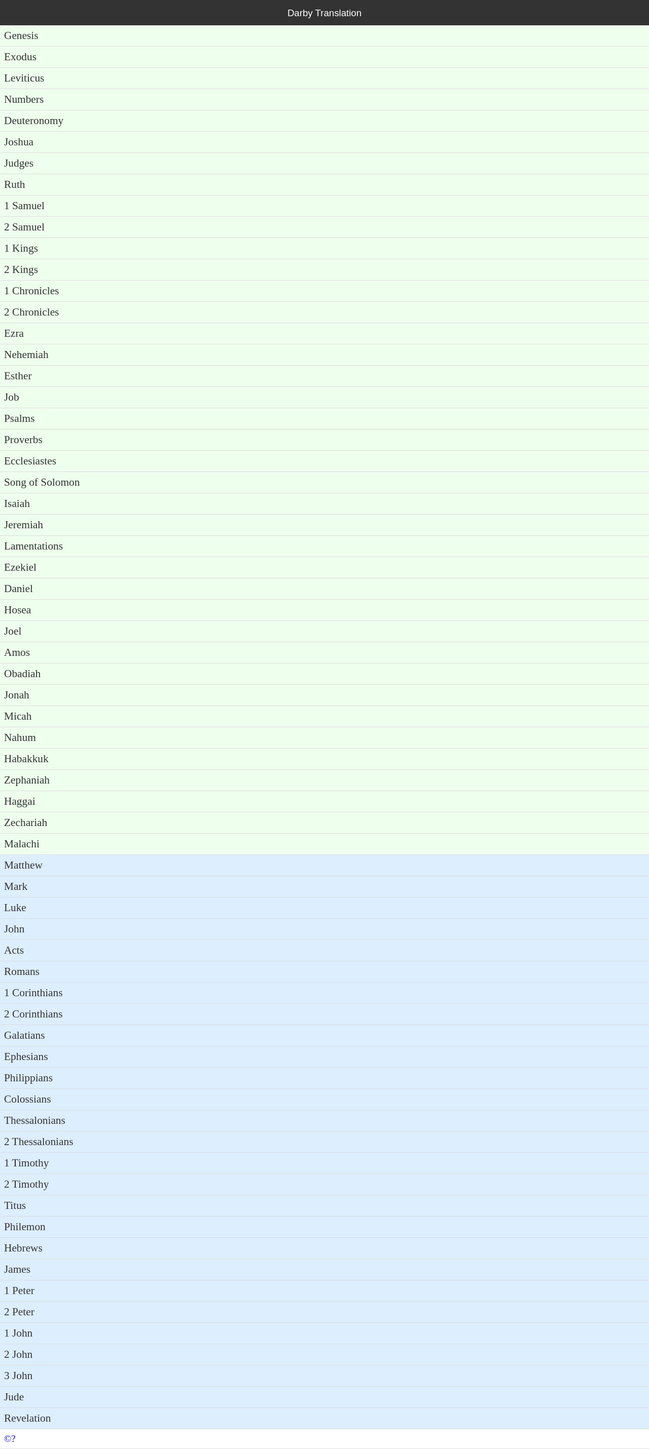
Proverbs (23, 440)
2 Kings (21, 269)
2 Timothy (26, 1184)
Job (11, 397)
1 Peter (19, 1290)
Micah (18, 716)
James (17, 1269)
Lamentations (33, 546)
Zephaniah (27, 780)
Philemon (25, 1227)
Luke (15, 908)
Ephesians (26, 1056)
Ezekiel (20, 567)
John (14, 929)
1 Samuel (24, 206)
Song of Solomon (42, 482)
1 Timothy (26, 1163)
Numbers (24, 99)
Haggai (19, 801)
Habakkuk (26, 759)
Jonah (16, 695)
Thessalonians (34, 1120)
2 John (18, 1354)
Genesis (21, 35)
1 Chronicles (31, 291)
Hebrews (23, 1248)
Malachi (22, 844)
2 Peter (19, 1312)
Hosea (17, 610)
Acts (14, 950)
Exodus (20, 57)
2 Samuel (24, 227)
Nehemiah (26, 354)
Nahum (20, 737)
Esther (18, 376)
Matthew (23, 865)
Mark (15, 886)
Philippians (28, 1078)
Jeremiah (23, 525)
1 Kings (21, 248)
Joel (12, 631)
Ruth (14, 184)
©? (9, 1438)
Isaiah (17, 503)
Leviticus (24, 78)
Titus (15, 1205)
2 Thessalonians (38, 1141)
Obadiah (22, 674)
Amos (17, 652)
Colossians (27, 1099)
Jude (14, 1397)
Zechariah (25, 822)
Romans (22, 971)
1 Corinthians (33, 993)
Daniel (18, 588)
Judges (18, 163)
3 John (18, 1375)
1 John (18, 1333)
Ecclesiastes (30, 461)
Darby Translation (324, 13)
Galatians (24, 1035)
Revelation (27, 1418)
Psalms (19, 418)
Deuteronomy (33, 120)
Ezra (14, 333)
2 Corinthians (33, 1014)
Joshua (18, 142)
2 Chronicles (31, 312)
